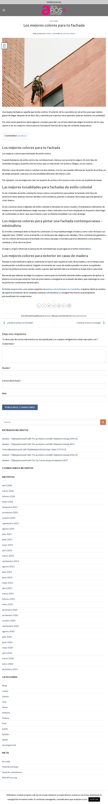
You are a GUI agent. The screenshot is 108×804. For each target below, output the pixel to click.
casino (5, 691)
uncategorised (9, 745)
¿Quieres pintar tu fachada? (17, 322)
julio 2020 (7, 636)
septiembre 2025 (10, 523)
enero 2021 (7, 604)
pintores (54, 21)
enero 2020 (7, 663)
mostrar (22, 136)
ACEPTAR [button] (94, 799)
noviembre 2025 (10, 512)
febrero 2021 (8, 599)
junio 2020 (7, 642)
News (5, 707)
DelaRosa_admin (67, 33)
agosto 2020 (8, 631)
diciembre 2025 (9, 507)
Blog (4, 685)
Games (5, 696)
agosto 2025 (8, 528)
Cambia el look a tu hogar (91, 322)
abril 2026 (7, 485)
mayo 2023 (7, 582)
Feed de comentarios (12, 772)
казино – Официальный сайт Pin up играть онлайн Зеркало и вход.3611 (38, 444)
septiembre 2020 (10, 626)
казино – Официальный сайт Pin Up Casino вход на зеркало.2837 (35, 460)
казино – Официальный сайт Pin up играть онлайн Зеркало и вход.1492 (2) (40, 438)
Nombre (6, 368)
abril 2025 (7, 550)
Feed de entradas (10, 766)
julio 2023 (7, 572)
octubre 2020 (8, 620)
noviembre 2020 (10, 615)
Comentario (8, 344)
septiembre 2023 (10, 561)
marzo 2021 (8, 593)
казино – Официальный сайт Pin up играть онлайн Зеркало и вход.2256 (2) (40, 454)
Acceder (6, 761)
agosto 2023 (8, 566)
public (5, 728)
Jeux (4, 701)
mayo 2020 (7, 647)
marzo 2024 (8, 555)
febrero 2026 (8, 496)
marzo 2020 (8, 658)
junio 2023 (7, 577)
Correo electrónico (11, 381)
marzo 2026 (8, 490)
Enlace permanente (78, 316)
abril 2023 (7, 588)
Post (4, 723)
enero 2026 (7, 501)
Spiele (5, 739)
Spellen (5, 734)
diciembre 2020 (9, 609)
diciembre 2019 (9, 669)
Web (4, 393)
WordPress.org (9, 777)
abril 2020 (7, 653)
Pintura (5, 718)
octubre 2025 (8, 517)
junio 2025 (7, 539)
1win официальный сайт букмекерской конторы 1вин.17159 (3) (34, 449)
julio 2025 (7, 534)
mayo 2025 (7, 545)
